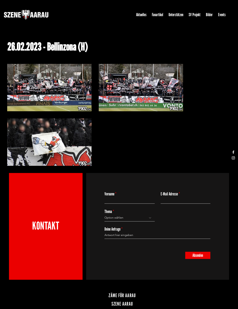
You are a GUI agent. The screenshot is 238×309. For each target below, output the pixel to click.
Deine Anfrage (112, 229)
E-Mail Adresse (169, 194)
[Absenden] (197, 255)
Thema (108, 211)
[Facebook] (233, 152)
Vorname (109, 194)
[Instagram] (233, 158)
